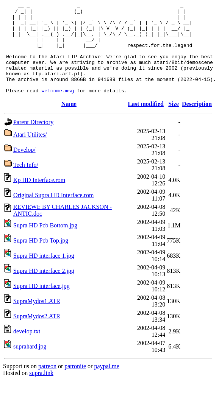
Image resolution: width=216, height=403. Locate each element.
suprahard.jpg (30, 364)
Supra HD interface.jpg (41, 304)
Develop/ (24, 168)
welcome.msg (57, 108)
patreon (47, 384)
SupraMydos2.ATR (36, 334)
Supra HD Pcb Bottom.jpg (45, 243)
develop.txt (27, 349)
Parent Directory (33, 140)
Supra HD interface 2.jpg (43, 289)
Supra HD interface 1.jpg (43, 274)
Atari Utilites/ (30, 152)
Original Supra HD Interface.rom (53, 213)
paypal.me (106, 384)
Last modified (146, 122)
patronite (75, 384)
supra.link (41, 391)
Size (173, 122)
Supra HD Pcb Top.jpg (40, 258)
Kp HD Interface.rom (39, 198)
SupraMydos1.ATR (36, 319)
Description (197, 122)
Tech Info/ (25, 183)
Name (69, 122)
